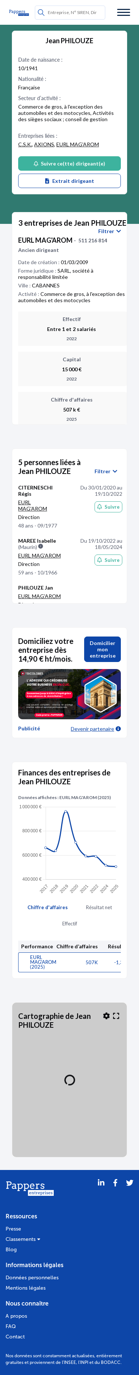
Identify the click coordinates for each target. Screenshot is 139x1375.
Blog (11, 1249)
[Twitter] (129, 1192)
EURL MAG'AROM (77, 144)
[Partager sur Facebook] (115, 1192)
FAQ (11, 1326)
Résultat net (99, 907)
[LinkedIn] (101, 1192)
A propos (16, 1316)
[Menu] (123, 12)
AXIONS (44, 144)
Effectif (69, 924)
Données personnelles (32, 1278)
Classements (23, 1239)
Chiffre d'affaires (47, 907)
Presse (13, 1229)
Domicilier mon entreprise (103, 649)
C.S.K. (25, 144)
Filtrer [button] (109, 231)
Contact (15, 1337)
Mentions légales (26, 1288)
